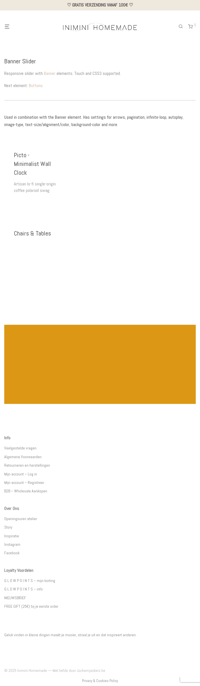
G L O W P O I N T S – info (23, 589)
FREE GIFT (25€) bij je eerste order (31, 606)
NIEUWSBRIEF (15, 597)
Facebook (12, 552)
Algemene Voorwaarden (23, 456)
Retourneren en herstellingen (27, 465)
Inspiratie (11, 535)
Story (8, 527)
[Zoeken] (183, 27)
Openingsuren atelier (20, 518)
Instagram (12, 544)
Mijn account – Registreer (24, 482)
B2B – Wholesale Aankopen (25, 491)
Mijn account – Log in (20, 474)
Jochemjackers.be (91, 670)
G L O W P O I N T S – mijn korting (29, 580)
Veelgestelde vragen (20, 448)
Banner (49, 73)
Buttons (36, 85)
